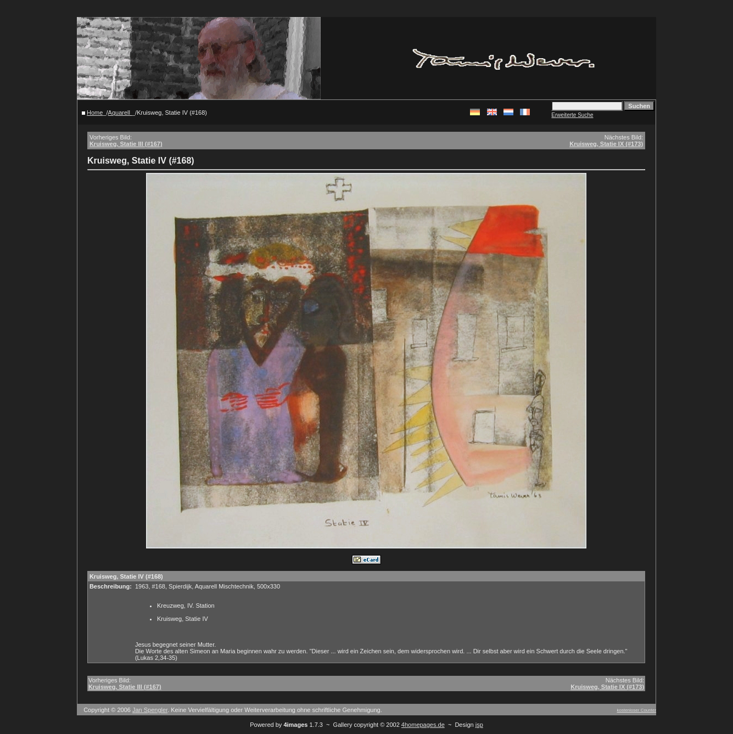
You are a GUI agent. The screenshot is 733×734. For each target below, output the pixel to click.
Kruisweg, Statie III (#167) (126, 144)
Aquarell (120, 112)
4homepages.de (423, 724)
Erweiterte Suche (572, 115)
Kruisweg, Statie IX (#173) (606, 144)
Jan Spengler (149, 710)
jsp (479, 724)
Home (95, 112)
